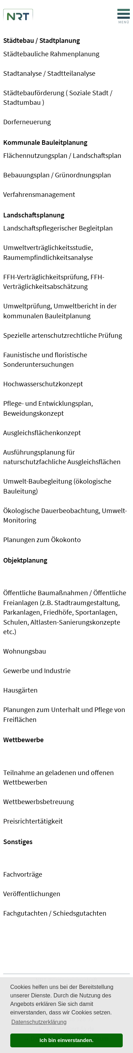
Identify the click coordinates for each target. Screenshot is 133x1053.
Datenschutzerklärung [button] (39, 1022)
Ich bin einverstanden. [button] (67, 1040)
